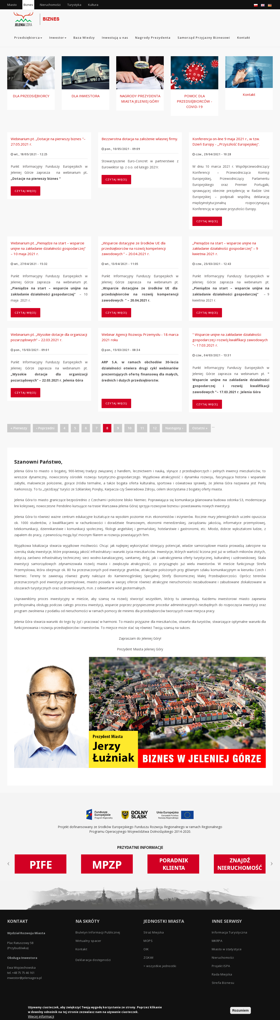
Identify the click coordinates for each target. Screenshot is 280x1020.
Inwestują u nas (115, 37)
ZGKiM (148, 957)
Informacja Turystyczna (229, 932)
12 (156, 428)
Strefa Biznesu (223, 983)
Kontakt (243, 37)
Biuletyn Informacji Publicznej (97, 932)
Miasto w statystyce (227, 949)
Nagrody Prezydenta (153, 37)
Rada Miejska (222, 974)
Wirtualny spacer (88, 941)
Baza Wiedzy (84, 37)
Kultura (93, 5)
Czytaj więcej (27, 191)
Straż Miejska (153, 932)
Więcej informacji (41, 1017)
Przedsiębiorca (28, 37)
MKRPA (217, 941)
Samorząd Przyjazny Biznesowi (204, 37)
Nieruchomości (50, 5)
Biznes (28, 5)
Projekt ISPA (221, 966)
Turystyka (74, 5)
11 (143, 428)
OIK (146, 949)
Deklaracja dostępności (93, 960)
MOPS (148, 941)
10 (131, 428)
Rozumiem (240, 1011)
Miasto (12, 5)
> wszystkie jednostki (159, 966)
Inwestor (57, 37)
